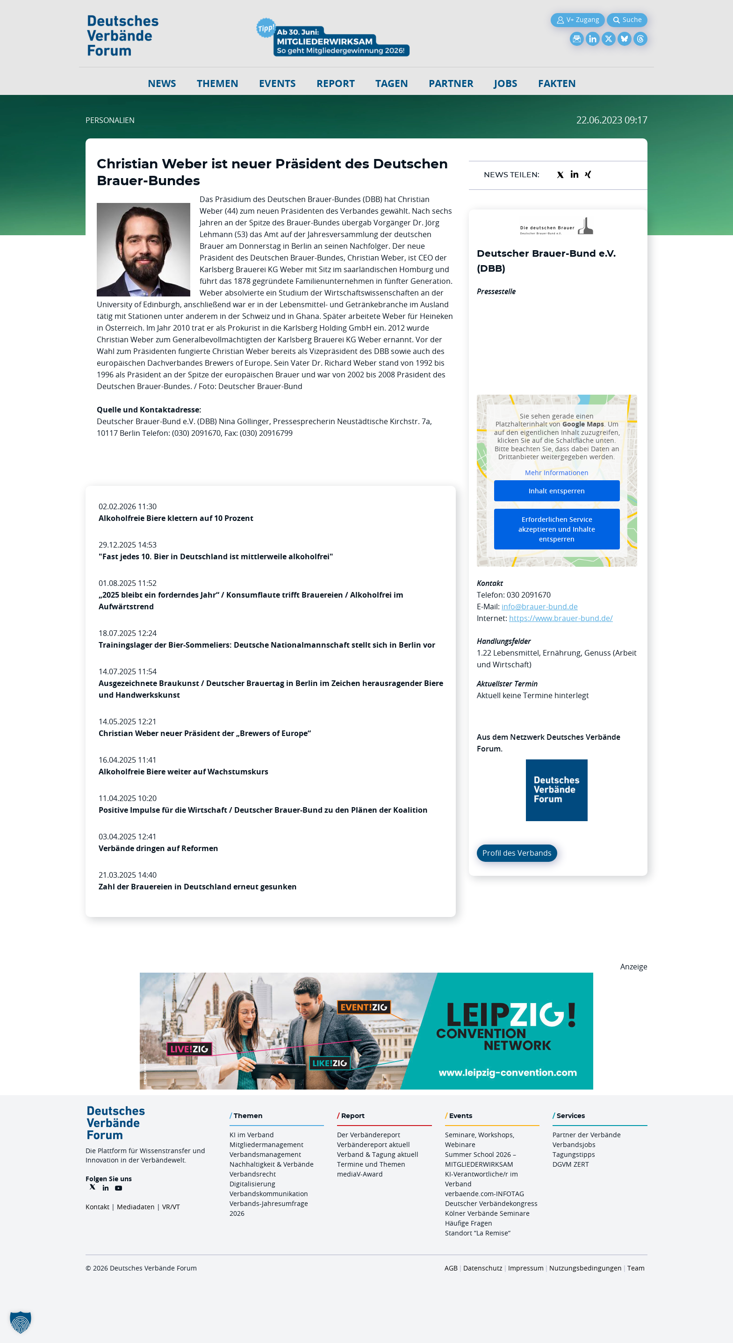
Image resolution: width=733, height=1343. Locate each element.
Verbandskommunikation (269, 1193)
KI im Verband (252, 1134)
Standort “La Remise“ (477, 1232)
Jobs (505, 83)
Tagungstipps (574, 1154)
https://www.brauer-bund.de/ (561, 618)
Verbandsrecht (253, 1174)
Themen (217, 83)
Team (636, 1268)
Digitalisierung (252, 1183)
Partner (451, 83)
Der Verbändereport (368, 1134)
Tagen (391, 83)
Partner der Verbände (587, 1134)
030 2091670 (529, 595)
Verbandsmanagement (265, 1154)
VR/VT (171, 1206)
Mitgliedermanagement (266, 1144)
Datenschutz (483, 1268)
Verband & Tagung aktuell (377, 1154)
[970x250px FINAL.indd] (366, 978)
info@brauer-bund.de (540, 606)
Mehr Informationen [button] (557, 472)
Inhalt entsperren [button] (557, 490)
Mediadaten (136, 1206)
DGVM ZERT (571, 1164)
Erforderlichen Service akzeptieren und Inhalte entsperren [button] (556, 529)
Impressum (526, 1268)
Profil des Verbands (517, 853)
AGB (451, 1268)
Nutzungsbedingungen (585, 1268)
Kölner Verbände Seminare (487, 1213)
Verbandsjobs (574, 1144)
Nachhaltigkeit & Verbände (272, 1164)
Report (335, 83)
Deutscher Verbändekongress (491, 1203)
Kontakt (97, 1206)
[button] (20, 1322)
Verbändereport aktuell (373, 1144)
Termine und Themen (371, 1164)
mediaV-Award (360, 1174)
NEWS (162, 83)
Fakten (557, 83)
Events (277, 83)
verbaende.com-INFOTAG (484, 1193)
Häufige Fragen (468, 1223)
